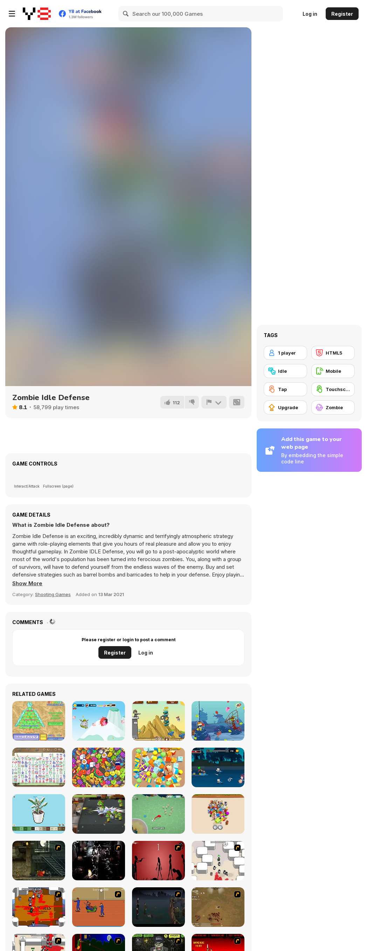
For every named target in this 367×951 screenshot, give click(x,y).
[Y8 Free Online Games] (36, 13)
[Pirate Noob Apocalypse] (218, 767)
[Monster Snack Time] (98, 721)
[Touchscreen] (333, 389)
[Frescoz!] (38, 721)
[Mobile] (333, 371)
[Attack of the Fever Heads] (98, 907)
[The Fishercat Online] (218, 721)
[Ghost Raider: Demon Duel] (98, 860)
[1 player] (285, 353)
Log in (310, 14)
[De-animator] (158, 860)
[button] (27, 583)
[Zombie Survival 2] (38, 860)
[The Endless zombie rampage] (218, 907)
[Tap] (285, 389)
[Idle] (285, 371)
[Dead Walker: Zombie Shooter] (98, 814)
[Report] (214, 402)
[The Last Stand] (158, 907)
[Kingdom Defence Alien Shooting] (158, 721)
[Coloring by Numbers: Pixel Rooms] (38, 814)
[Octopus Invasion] (158, 814)
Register (342, 14)
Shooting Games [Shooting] (53, 594)
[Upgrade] (285, 407)
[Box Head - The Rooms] (38, 907)
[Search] (126, 13)
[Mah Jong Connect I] (38, 767)
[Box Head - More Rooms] (218, 860)
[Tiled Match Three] (158, 767)
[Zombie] (333, 407)
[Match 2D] (98, 767)
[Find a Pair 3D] (218, 814)
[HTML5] (333, 353)
